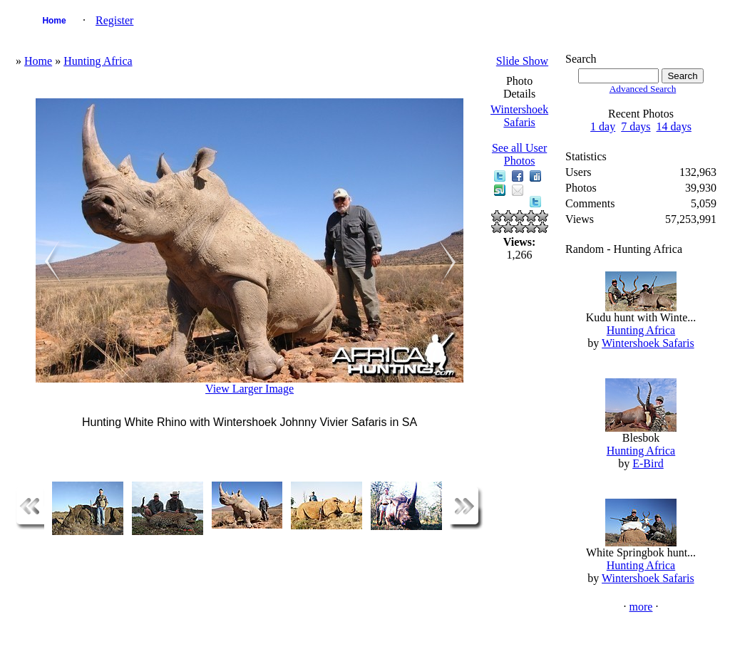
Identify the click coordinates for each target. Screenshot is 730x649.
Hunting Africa (97, 61)
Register (114, 20)
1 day (602, 126)
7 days (635, 126)
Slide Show (522, 61)
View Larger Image (249, 389)
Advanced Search (643, 88)
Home (54, 21)
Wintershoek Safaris (519, 115)
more (641, 607)
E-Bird (648, 463)
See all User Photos (519, 154)
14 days (674, 126)
